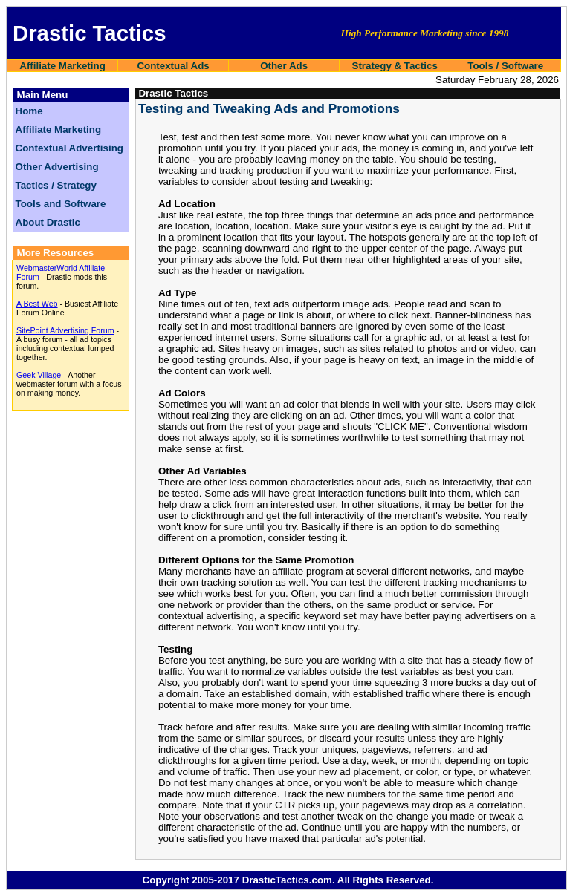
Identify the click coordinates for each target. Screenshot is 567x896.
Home (29, 111)
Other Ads (284, 65)
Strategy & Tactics (395, 65)
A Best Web (36, 303)
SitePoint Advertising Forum (65, 330)
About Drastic (48, 222)
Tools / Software (505, 65)
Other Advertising (57, 166)
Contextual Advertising (69, 148)
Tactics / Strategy (56, 185)
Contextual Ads (173, 65)
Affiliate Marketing (62, 65)
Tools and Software (61, 203)
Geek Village (38, 374)
